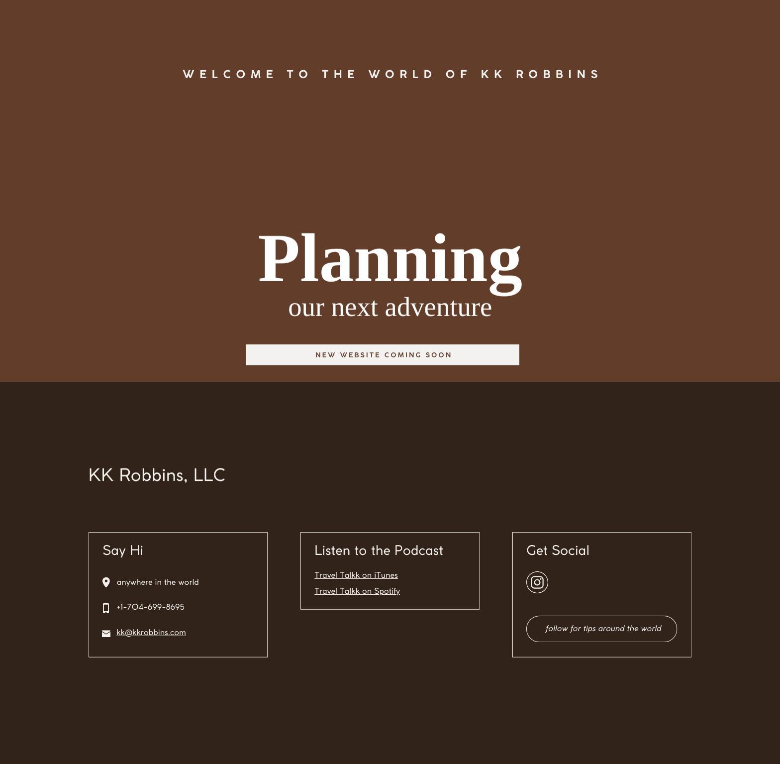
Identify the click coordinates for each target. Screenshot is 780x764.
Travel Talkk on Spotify (357, 592)
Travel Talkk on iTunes (356, 576)
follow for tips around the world (603, 629)
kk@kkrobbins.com (151, 633)
